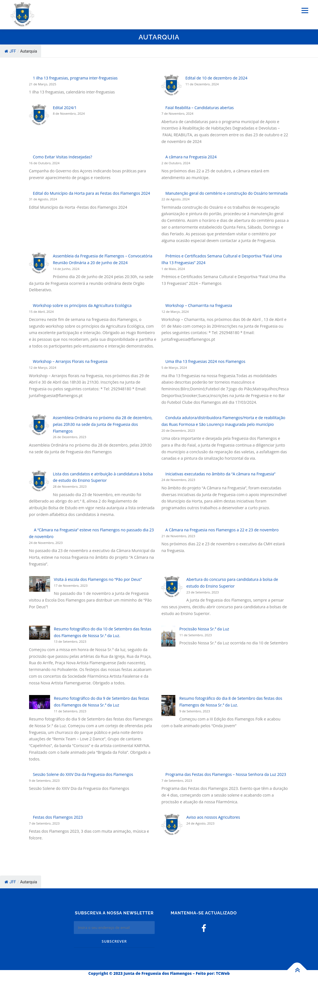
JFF (10, 51)
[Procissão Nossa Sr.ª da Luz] (168, 636)
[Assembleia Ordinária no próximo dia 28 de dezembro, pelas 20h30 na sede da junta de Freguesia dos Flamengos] (39, 424)
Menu (305, 10)
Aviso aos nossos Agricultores (213, 817)
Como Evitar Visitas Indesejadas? (62, 156)
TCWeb (223, 973)
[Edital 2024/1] (39, 114)
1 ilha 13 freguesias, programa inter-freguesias (75, 78)
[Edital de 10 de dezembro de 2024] (171, 85)
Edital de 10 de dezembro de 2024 (216, 78)
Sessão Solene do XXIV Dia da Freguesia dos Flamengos (83, 774)
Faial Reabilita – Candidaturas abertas (199, 107)
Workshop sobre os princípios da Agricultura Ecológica (82, 305)
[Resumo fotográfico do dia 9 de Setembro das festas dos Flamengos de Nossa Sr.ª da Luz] (39, 702)
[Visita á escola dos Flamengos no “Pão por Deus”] (39, 584)
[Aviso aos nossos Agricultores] (171, 824)
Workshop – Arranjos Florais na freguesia (70, 361)
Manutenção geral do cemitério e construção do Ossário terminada (226, 193)
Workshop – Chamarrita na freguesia (198, 305)
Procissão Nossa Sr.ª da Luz (204, 629)
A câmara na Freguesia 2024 (190, 156)
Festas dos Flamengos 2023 (58, 817)
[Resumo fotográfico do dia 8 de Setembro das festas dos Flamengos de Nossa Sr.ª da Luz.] (168, 705)
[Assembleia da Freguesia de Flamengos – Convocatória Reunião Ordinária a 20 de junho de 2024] (39, 263)
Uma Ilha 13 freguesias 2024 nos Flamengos (205, 361)
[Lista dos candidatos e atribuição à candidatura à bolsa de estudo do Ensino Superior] (39, 481)
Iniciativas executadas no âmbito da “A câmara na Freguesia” (220, 473)
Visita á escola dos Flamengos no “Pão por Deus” (98, 579)
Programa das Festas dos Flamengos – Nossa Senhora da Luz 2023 (225, 774)
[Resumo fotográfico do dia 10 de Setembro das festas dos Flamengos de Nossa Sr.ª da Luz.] (39, 633)
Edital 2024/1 (65, 107)
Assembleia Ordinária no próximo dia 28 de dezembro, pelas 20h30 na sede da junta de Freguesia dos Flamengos (102, 424)
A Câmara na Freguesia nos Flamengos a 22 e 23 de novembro (222, 529)
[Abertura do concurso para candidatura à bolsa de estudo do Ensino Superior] (171, 586)
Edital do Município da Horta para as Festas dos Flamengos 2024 (91, 193)
